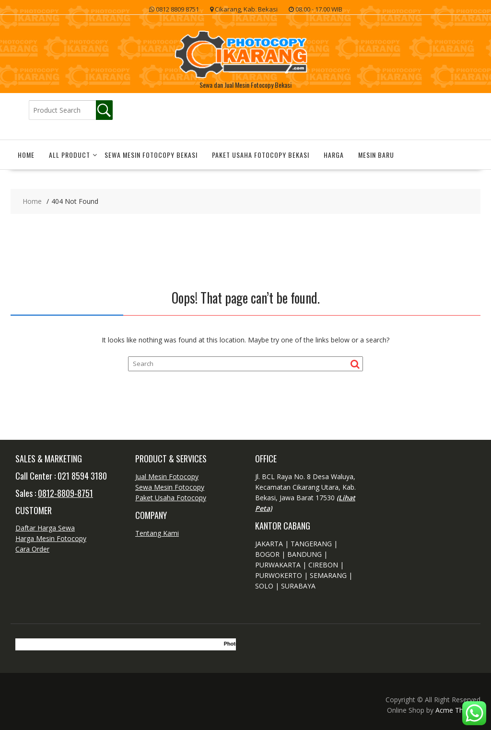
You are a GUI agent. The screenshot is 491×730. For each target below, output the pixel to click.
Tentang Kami (157, 533)
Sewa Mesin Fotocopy (169, 487)
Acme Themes (457, 710)
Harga (334, 155)
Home (26, 155)
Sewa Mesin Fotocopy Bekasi (151, 155)
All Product (69, 155)
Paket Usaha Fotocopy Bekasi (260, 155)
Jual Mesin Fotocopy (167, 476)
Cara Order (32, 548)
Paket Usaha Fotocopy (170, 497)
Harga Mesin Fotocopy (50, 538)
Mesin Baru (376, 155)
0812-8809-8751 (65, 493)
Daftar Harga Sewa (45, 527)
